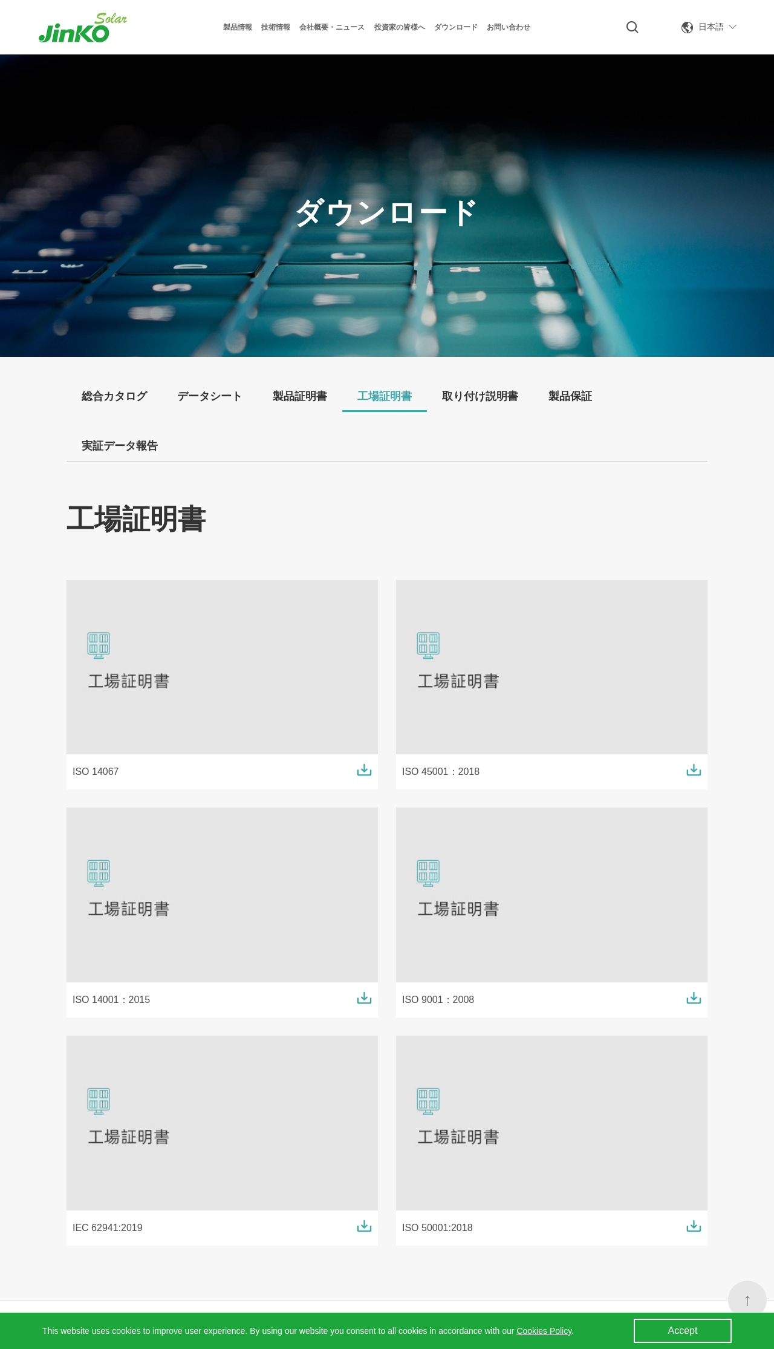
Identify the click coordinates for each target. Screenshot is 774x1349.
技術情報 (275, 27)
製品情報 (237, 27)
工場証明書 (384, 396)
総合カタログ (114, 396)
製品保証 (570, 396)
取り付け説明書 (480, 396)
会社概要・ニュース (332, 27)
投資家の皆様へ (399, 27)
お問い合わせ (508, 27)
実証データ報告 (120, 446)
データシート (209, 396)
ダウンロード (456, 27)
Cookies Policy (543, 1331)
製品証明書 (300, 396)
